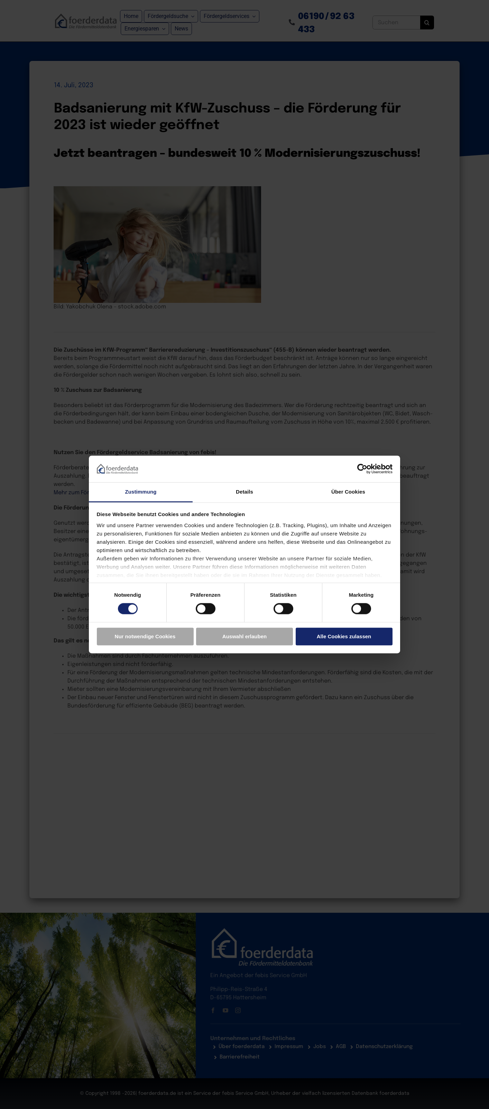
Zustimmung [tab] (141, 492)
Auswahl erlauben (244, 636)
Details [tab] (244, 492)
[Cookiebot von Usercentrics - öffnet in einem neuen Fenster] (362, 469)
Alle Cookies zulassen (344, 636)
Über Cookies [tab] (348, 492)
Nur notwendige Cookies (145, 636)
